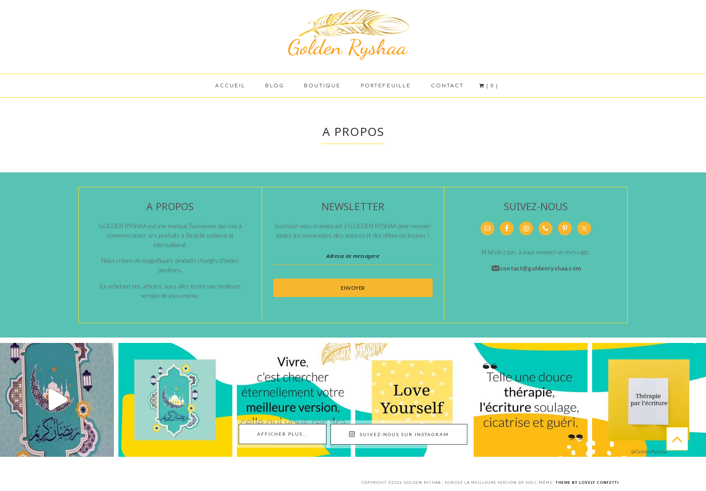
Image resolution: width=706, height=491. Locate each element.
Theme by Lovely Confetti (587, 482)
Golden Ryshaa (353, 34)
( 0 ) (487, 85)
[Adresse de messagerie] (353, 256)
